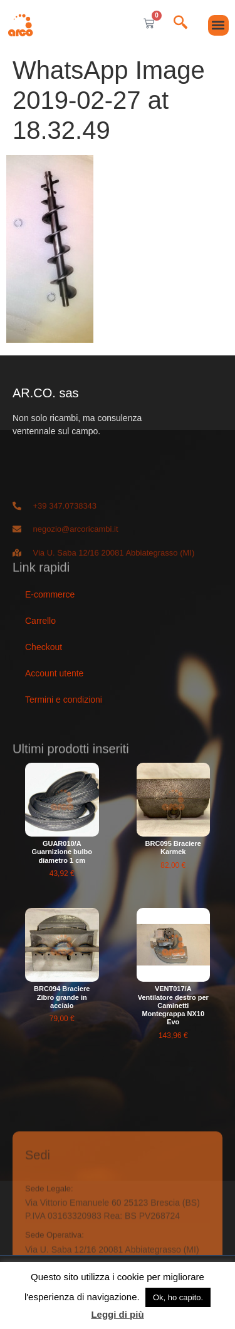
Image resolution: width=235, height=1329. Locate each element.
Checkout (43, 647)
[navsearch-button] (180, 23)
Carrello (40, 621)
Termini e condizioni (63, 700)
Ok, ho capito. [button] (178, 1297)
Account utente (54, 673)
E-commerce (50, 594)
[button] (218, 25)
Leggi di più (117, 1314)
